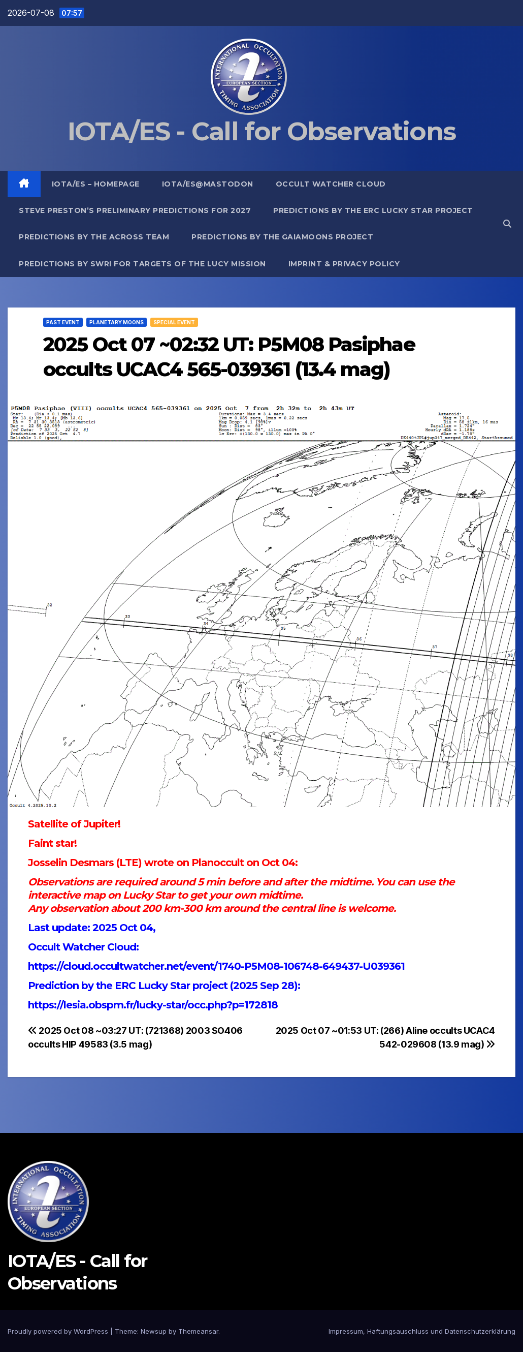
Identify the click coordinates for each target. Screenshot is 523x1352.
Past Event (63, 322)
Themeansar (198, 1331)
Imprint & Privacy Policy (344, 263)
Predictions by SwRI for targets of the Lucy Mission (142, 263)
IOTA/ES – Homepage (96, 184)
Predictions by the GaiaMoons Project (282, 236)
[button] (507, 224)
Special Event (174, 322)
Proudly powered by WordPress (59, 1331)
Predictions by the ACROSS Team (94, 236)
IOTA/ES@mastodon (207, 184)
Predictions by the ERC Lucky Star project (373, 210)
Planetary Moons (116, 322)
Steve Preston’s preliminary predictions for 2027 (135, 210)
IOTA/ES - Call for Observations (261, 131)
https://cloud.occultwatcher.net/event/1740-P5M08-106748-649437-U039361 (216, 966)
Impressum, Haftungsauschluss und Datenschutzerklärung (422, 1331)
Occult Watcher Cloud (331, 184)
